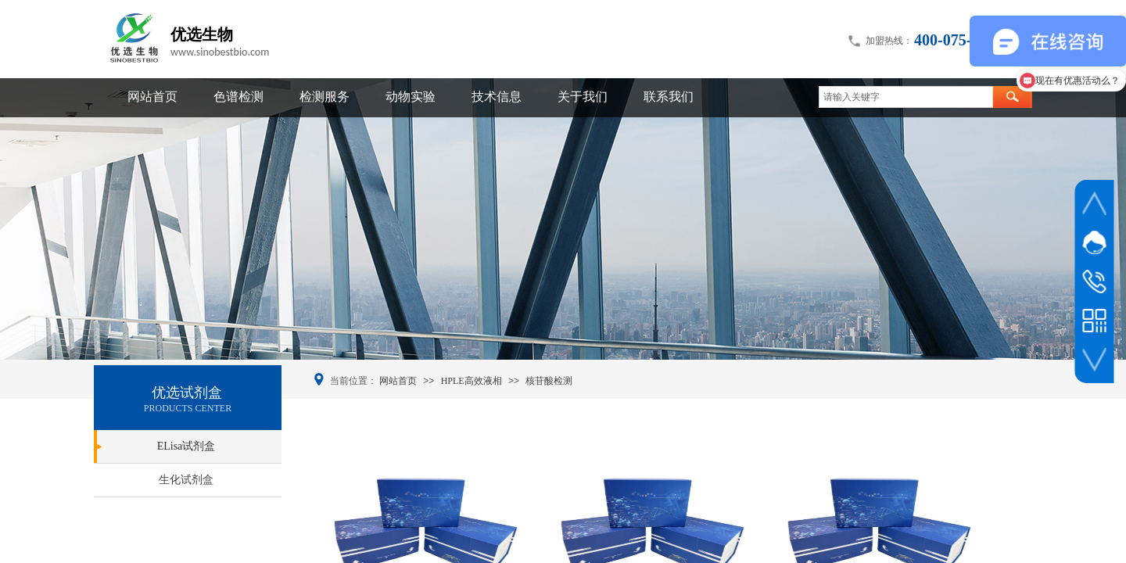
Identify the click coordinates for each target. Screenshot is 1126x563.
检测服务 (324, 96)
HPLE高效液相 (471, 380)
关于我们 (583, 96)
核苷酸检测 (548, 380)
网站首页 (152, 96)
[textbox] (906, 97)
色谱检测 (238, 96)
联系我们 (669, 96)
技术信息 (497, 96)
